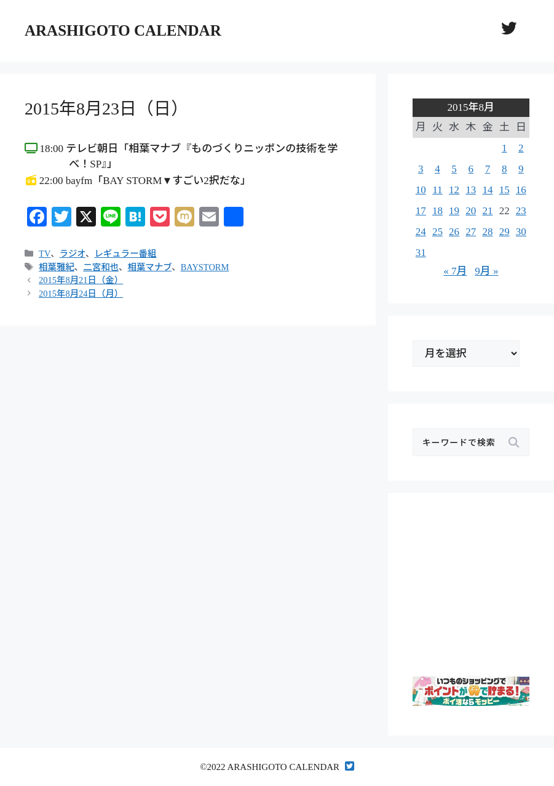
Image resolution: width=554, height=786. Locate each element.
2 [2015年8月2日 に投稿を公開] (521, 148)
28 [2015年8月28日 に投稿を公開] (487, 232)
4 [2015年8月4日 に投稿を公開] (437, 169)
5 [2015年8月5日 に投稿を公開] (454, 169)
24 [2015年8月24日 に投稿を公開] (421, 232)
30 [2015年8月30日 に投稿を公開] (521, 232)
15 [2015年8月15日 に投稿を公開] (504, 190)
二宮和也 (101, 267)
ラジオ (72, 254)
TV (44, 254)
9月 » (486, 271)
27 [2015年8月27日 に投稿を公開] (470, 232)
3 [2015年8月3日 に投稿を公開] (421, 169)
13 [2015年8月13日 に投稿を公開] (470, 190)
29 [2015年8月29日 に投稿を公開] (504, 232)
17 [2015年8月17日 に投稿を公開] (421, 211)
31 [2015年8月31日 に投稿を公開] (421, 253)
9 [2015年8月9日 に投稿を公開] (521, 169)
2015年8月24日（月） (81, 294)
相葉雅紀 (56, 267)
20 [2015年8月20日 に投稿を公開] (470, 211)
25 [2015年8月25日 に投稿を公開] (437, 232)
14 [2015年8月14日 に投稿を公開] (487, 190)
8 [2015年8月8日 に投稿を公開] (504, 169)
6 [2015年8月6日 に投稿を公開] (471, 169)
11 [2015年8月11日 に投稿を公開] (437, 190)
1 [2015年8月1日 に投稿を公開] (504, 148)
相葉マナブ (149, 267)
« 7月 (455, 271)
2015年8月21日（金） (81, 280)
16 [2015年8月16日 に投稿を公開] (521, 190)
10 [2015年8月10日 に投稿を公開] (421, 190)
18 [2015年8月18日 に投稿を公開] (437, 211)
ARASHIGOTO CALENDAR (123, 30)
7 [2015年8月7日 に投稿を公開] (488, 169)
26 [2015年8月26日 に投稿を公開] (454, 232)
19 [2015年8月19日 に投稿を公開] (454, 211)
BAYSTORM (205, 267)
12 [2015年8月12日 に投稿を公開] (454, 190)
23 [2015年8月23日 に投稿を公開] (521, 211)
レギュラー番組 (125, 254)
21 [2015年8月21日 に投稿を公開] (487, 211)
